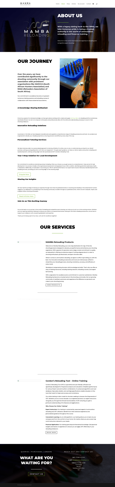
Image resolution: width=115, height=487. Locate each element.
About (63, 4)
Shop (68, 4)
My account (81, 4)
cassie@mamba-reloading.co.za (80, 460)
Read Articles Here (26, 196)
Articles (74, 4)
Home (57, 4)
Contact (88, 4)
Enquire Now (24, 174)
